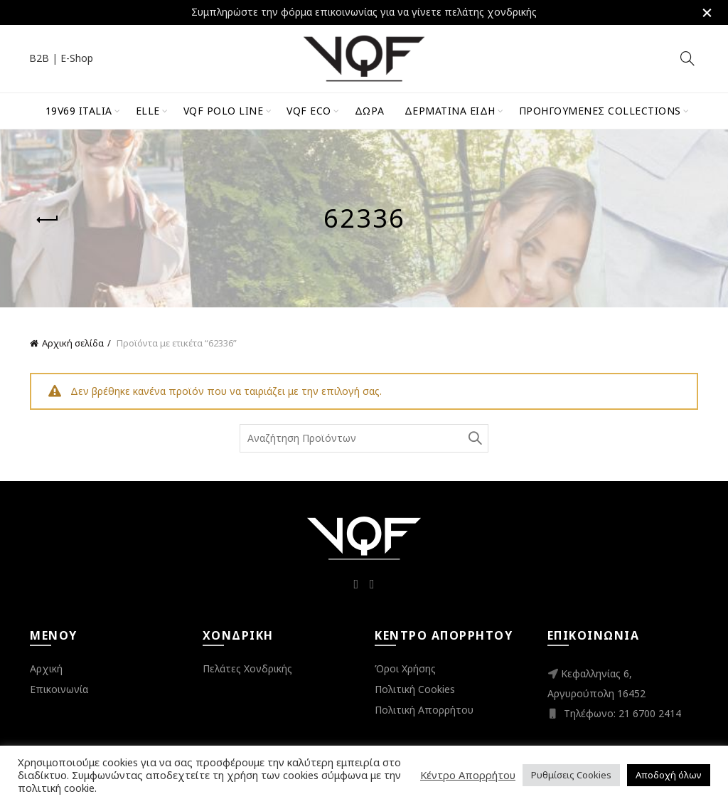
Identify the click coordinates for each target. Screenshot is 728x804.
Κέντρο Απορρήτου (467, 774)
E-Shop (76, 58)
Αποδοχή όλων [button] (669, 774)
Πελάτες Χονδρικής (247, 668)
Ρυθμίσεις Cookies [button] (571, 774)
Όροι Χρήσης (405, 668)
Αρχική (46, 668)
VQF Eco (309, 110)
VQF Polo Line (223, 110)
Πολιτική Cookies (415, 689)
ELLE (148, 110)
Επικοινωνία (59, 689)
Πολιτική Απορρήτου (424, 709)
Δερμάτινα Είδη (450, 110)
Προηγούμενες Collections (600, 110)
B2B (39, 58)
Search (474, 438)
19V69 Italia (79, 110)
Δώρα (370, 110)
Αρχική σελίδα (73, 343)
